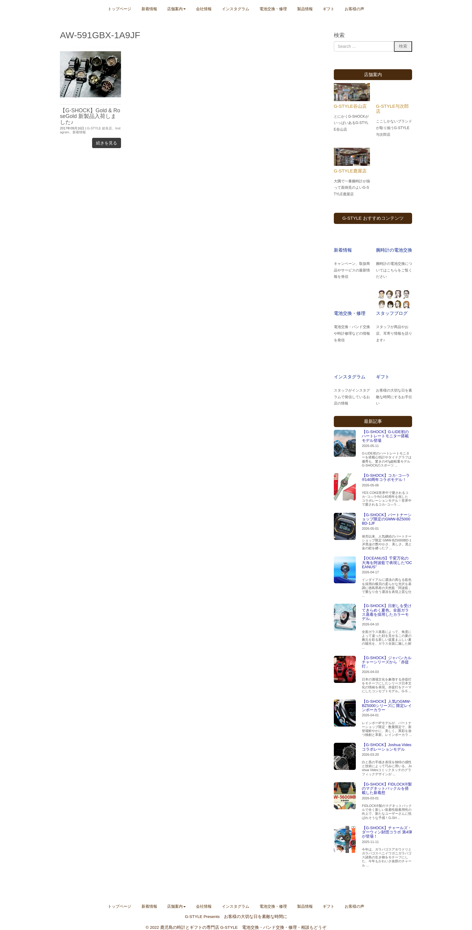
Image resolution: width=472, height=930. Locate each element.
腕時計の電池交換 (394, 250)
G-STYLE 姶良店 (99, 128)
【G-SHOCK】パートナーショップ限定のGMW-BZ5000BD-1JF (386, 519)
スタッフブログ (392, 313)
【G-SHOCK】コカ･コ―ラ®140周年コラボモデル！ (386, 477)
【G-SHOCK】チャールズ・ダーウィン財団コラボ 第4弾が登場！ (387, 832)
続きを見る (106, 143)
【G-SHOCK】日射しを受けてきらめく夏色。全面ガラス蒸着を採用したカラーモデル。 (386, 612)
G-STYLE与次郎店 (392, 109)
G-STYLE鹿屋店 (350, 170)
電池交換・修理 (349, 313)
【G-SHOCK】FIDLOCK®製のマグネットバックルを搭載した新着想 (387, 788)
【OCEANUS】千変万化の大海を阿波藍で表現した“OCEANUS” (387, 562)
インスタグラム (349, 376)
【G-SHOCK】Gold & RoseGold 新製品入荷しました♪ (90, 116)
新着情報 (79, 132)
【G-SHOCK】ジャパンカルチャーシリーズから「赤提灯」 (386, 662)
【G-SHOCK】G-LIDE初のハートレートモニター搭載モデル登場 (385, 436)
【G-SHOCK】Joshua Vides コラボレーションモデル (386, 746)
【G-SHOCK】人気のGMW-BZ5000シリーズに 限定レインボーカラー (387, 705)
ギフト (383, 376)
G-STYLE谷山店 (350, 106)
